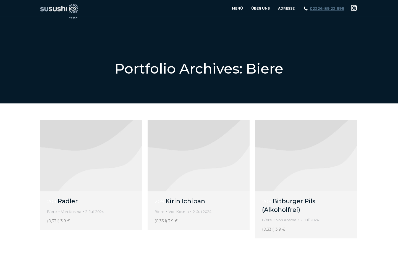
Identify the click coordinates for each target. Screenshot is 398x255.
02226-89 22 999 (327, 20)
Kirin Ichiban (180, 201)
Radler (62, 201)
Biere (52, 211)
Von (71, 211)
